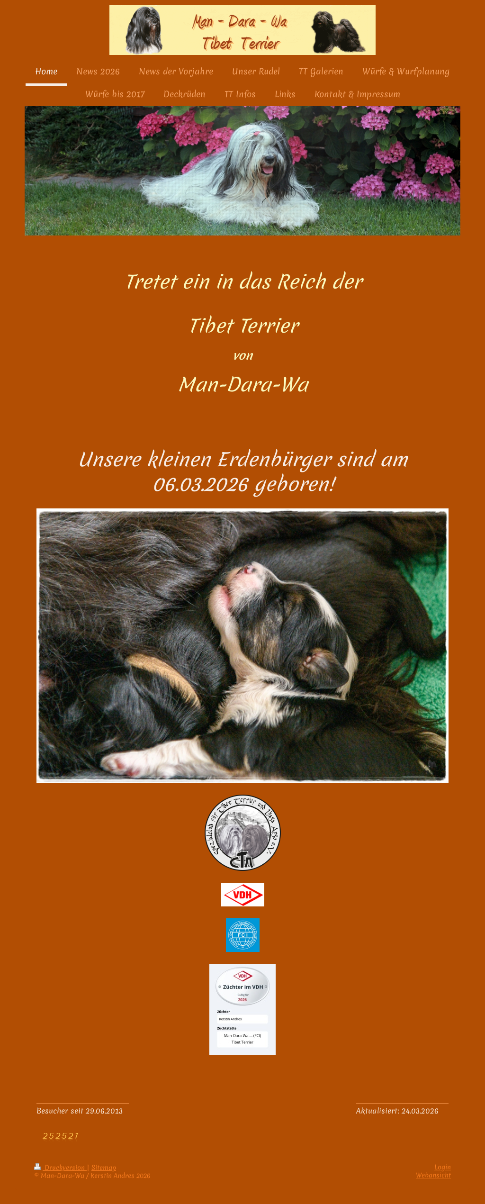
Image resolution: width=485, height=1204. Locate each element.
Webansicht (433, 1175)
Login (442, 1167)
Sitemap (103, 1167)
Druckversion (60, 1167)
